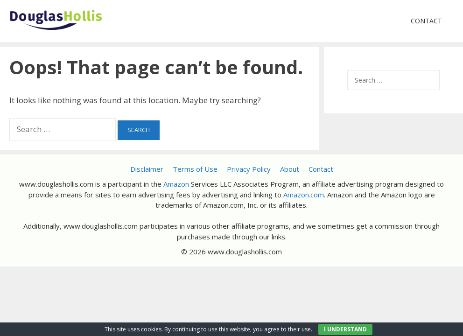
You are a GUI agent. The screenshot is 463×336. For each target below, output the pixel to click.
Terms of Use (195, 169)
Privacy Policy (249, 169)
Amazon (176, 184)
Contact (426, 20)
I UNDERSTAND (345, 329)
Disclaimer (146, 169)
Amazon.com (303, 194)
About (289, 169)
